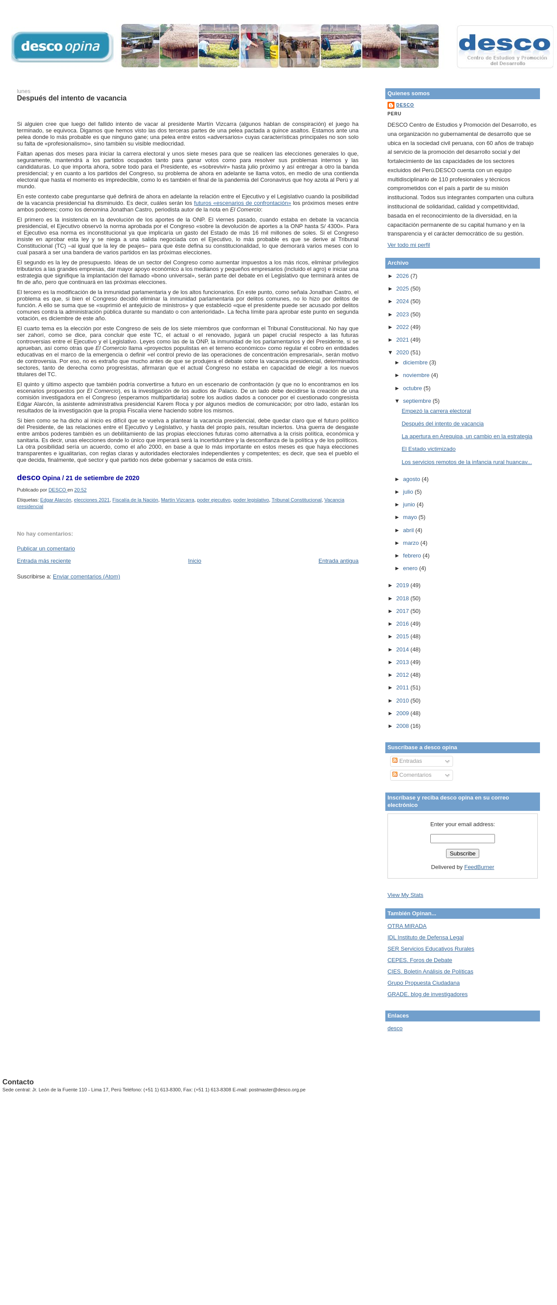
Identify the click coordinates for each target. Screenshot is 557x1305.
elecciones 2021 (92, 499)
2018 (403, 598)
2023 (403, 314)
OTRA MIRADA (407, 926)
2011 (403, 687)
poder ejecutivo (214, 499)
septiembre (418, 401)
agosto (412, 479)
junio (410, 504)
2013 (403, 662)
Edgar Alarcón (55, 499)
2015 (403, 636)
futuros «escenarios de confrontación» (242, 203)
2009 (403, 713)
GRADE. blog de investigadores (427, 994)
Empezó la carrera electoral (436, 411)
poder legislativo (251, 499)
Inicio (194, 560)
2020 (403, 352)
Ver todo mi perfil (408, 245)
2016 (403, 623)
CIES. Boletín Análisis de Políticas (430, 971)
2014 (403, 649)
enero (411, 568)
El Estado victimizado (428, 449)
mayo (411, 517)
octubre (413, 388)
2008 (403, 726)
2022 (403, 327)
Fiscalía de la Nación (135, 499)
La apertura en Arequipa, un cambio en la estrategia (466, 436)
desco (395, 1028)
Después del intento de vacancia (442, 423)
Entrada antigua (338, 560)
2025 (403, 288)
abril (409, 530)
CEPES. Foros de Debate (419, 960)
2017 (403, 611)
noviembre (417, 375)
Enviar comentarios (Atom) (86, 576)
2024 (403, 301)
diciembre (416, 362)
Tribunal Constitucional (297, 499)
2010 (403, 700)
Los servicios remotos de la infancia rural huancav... (466, 462)
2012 (403, 675)
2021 (403, 339)
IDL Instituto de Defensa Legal (425, 937)
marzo (412, 543)
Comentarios (411, 775)
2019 (403, 585)
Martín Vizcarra (177, 499)
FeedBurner (479, 867)
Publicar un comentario (46, 548)
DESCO (405, 105)
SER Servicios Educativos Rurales (430, 948)
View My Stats (405, 895)
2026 (403, 276)
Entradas (407, 761)
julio (409, 491)
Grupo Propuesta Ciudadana (423, 983)
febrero (413, 555)
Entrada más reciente (44, 560)
